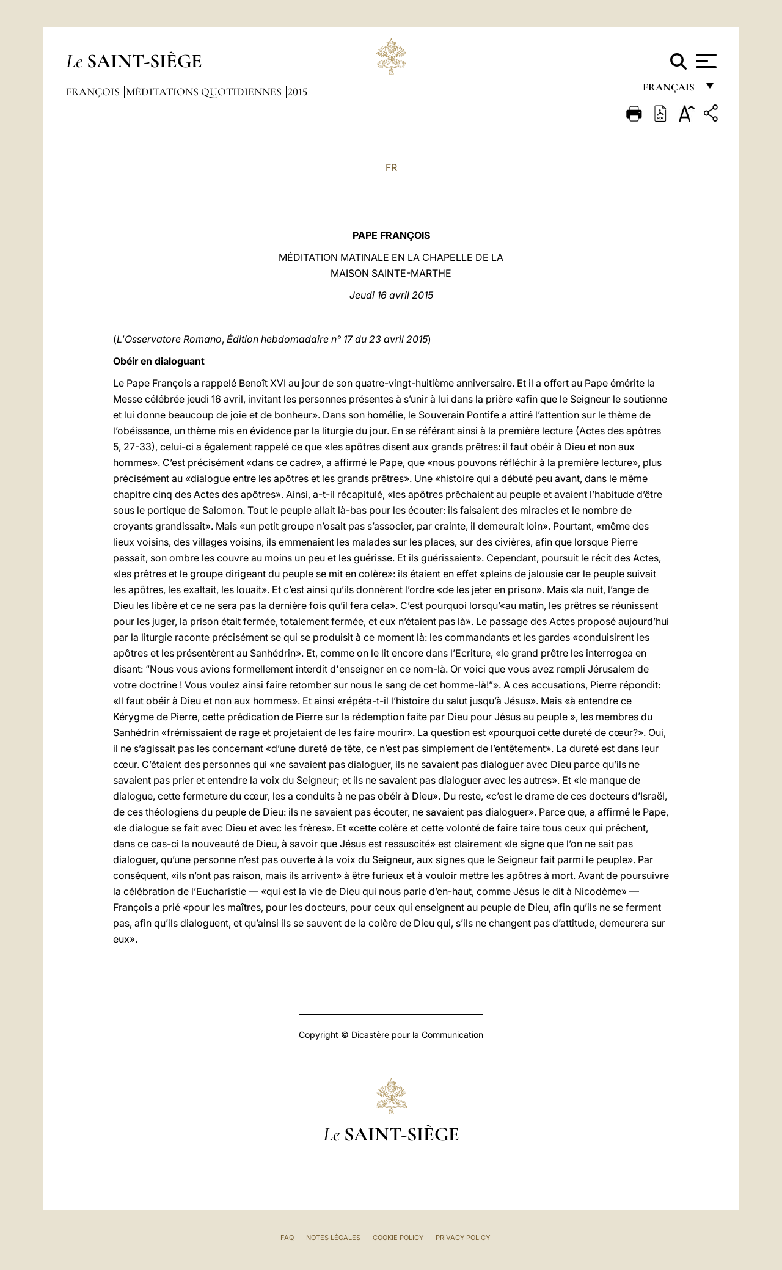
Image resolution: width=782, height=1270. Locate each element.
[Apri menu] (705, 61)
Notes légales (333, 1237)
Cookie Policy (398, 1237)
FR (391, 167)
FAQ (287, 1237)
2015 (297, 91)
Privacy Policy (463, 1237)
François (94, 91)
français (669, 90)
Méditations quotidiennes (205, 91)
